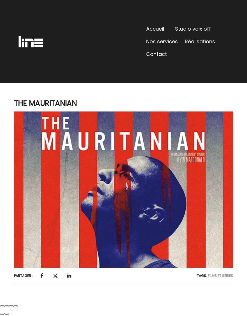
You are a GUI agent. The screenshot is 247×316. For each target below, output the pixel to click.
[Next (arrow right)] (6, 314)
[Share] (6, 306)
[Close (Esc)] (2, 306)
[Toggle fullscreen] (11, 306)
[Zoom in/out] (15, 306)
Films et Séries (220, 275)
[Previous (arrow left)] (2, 314)
